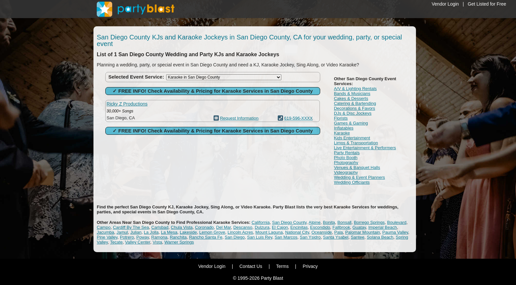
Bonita (329, 222)
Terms (282, 266)
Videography (346, 172)
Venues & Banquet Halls (357, 167)
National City (297, 232)
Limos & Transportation (356, 142)
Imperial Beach (382, 227)
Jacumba (105, 232)
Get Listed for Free (487, 4)
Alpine (315, 222)
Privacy (310, 266)
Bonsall (344, 222)
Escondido (320, 227)
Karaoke (342, 133)
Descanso (242, 227)
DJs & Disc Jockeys (353, 113)
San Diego (235, 237)
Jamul (122, 232)
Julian (136, 232)
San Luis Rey (259, 237)
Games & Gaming (351, 123)
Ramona (159, 237)
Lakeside (188, 232)
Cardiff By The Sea (131, 227)
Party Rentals (347, 152)
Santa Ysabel (335, 237)
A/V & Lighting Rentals (355, 88)
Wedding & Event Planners (359, 177)
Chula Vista (182, 227)
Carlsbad (159, 227)
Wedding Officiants (352, 182)
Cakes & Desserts (351, 98)
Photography (346, 162)
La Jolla (151, 232)
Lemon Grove (212, 232)
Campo (104, 227)
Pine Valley (107, 237)
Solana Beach (380, 237)
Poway (142, 237)
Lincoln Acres (240, 232)
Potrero (127, 237)
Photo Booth (346, 157)
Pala (338, 232)
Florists (341, 118)
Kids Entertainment (352, 137)
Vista (157, 242)
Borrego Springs (369, 222)
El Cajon (280, 227)
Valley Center (137, 242)
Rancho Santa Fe (205, 237)
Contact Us (250, 266)
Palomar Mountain (362, 232)
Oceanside (321, 232)
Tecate (116, 242)
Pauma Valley (395, 232)
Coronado (204, 227)
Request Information (239, 118)
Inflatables (343, 128)
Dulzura (262, 227)
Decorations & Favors (354, 108)
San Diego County (289, 222)
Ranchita (178, 237)
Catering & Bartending (355, 103)
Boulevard (396, 222)
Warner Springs (179, 242)
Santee (357, 237)
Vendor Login (445, 4)
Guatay (359, 227)
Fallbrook (341, 227)
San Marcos (285, 237)
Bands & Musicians (352, 93)
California (261, 222)
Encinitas (299, 227)
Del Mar (223, 227)
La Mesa (169, 232)
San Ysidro (310, 237)
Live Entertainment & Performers (365, 147)
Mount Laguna (269, 232)
